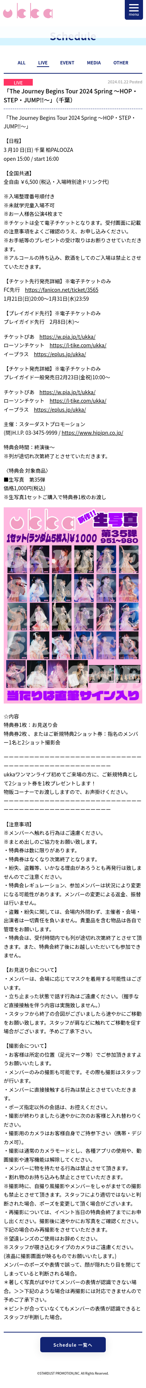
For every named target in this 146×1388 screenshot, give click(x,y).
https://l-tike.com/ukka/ (78, 345)
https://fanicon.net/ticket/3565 (61, 289)
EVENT (67, 62)
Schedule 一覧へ (72, 1344)
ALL (21, 62)
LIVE (42, 62)
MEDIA (94, 62)
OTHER (120, 62)
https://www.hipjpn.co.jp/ (92, 432)
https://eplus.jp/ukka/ (60, 354)
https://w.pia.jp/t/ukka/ (67, 336)
